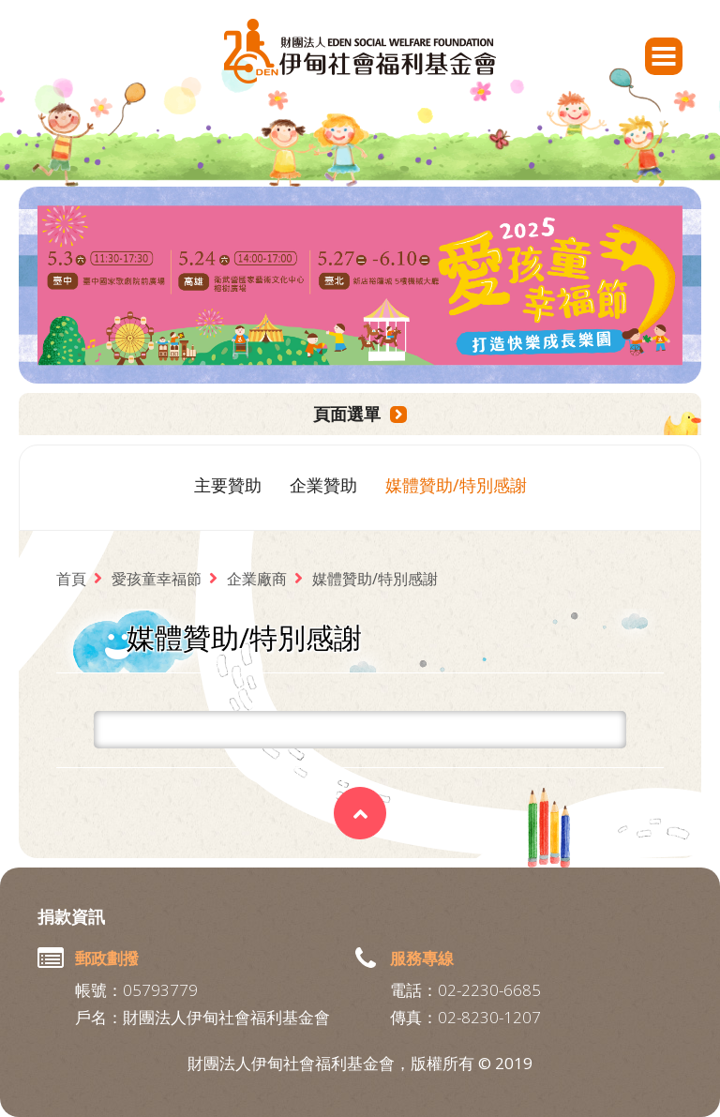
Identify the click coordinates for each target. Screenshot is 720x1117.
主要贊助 (228, 485)
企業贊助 (323, 485)
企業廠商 (257, 578)
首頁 (71, 578)
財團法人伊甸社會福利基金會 (360, 51)
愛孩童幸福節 (157, 578)
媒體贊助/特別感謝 (456, 485)
